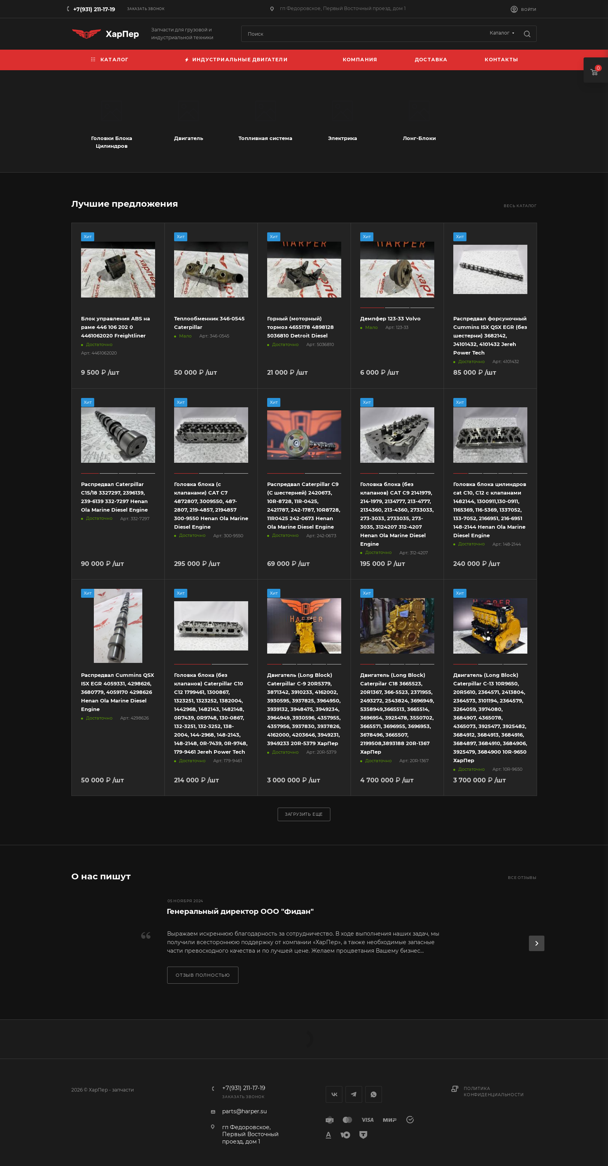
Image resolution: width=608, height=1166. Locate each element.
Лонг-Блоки (419, 138)
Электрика (342, 138)
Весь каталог (520, 206)
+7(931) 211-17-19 (94, 9)
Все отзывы (522, 877)
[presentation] (536, 943)
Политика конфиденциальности (493, 1091)
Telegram (353, 1094)
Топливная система (265, 138)
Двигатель (188, 138)
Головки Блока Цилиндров (111, 142)
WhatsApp (373, 1094)
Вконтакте (334, 1094)
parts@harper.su (244, 1111)
